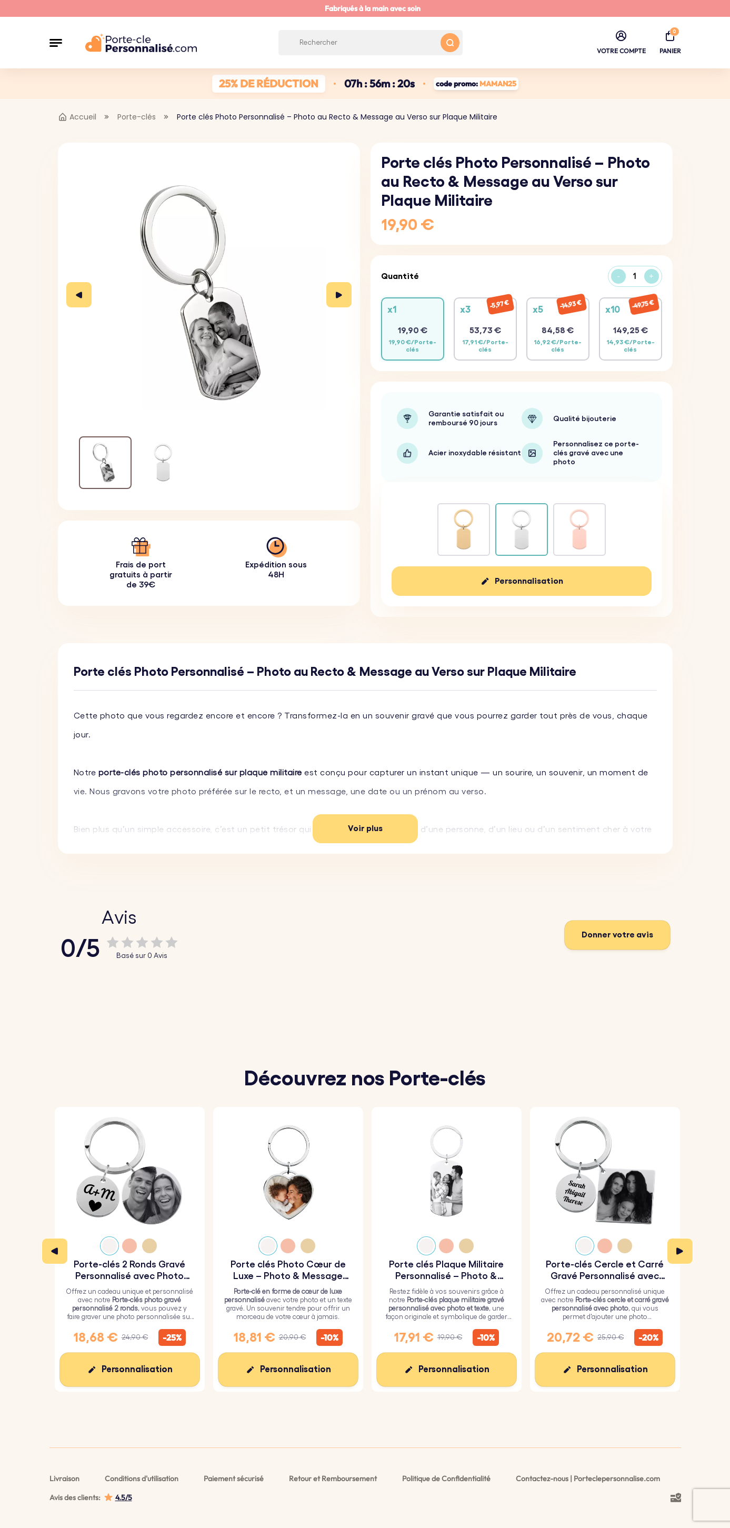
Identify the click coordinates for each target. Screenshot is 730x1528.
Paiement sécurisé (234, 1478)
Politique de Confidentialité (446, 1478)
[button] (55, 42)
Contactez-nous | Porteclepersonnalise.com (588, 1478)
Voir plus (365, 828)
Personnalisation (529, 581)
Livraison (64, 1478)
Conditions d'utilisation (141, 1478)
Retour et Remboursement (333, 1478)
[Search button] (450, 42)
